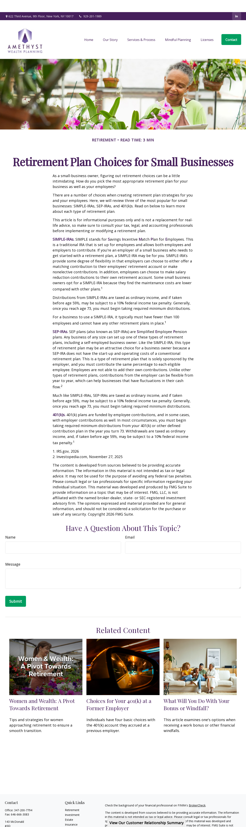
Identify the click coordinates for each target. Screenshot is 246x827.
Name (10, 525)
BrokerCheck (197, 793)
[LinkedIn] (236, 4)
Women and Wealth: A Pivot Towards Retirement (42, 692)
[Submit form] (15, 589)
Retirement (72, 798)
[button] (88, 27)
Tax (67, 817)
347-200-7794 (23, 798)
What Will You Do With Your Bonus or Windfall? (196, 692)
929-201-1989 (90, 4)
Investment (72, 803)
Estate (69, 807)
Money (69, 822)
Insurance (71, 812)
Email (130, 525)
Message (12, 552)
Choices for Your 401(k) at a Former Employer (118, 692)
